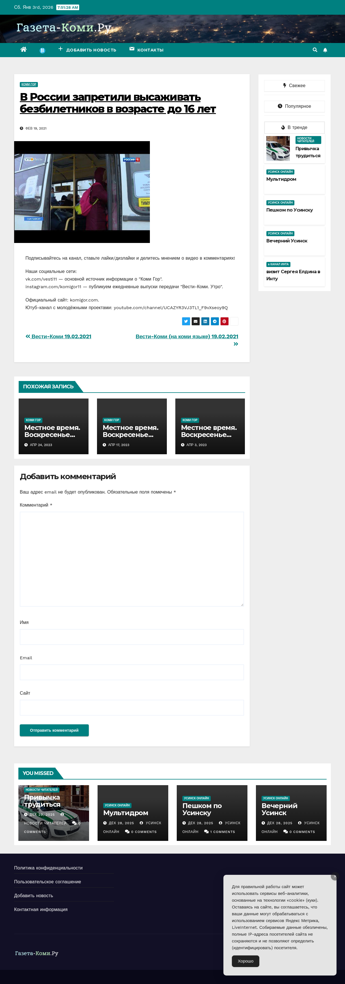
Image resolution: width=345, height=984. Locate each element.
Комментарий (36, 505)
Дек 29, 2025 (42, 815)
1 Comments (222, 832)
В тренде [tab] (294, 127)
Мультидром (281, 179)
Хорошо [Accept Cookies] (245, 961)
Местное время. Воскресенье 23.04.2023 (52, 434)
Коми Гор (28, 84)
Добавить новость (33, 895)
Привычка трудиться (42, 800)
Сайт (25, 693)
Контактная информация (41, 909)
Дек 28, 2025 (121, 823)
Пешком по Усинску (289, 210)
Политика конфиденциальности (48, 868)
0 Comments (144, 832)
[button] (315, 50)
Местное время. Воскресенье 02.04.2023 (209, 434)
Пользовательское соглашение (47, 881)
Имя (24, 622)
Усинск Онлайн (280, 171)
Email (26, 657)
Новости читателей (305, 140)
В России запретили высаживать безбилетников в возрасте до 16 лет (118, 102)
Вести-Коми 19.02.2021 (58, 336)
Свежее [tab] (294, 85)
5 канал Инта (278, 264)
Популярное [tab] (294, 106)
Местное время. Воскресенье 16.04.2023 (130, 434)
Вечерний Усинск (286, 241)
